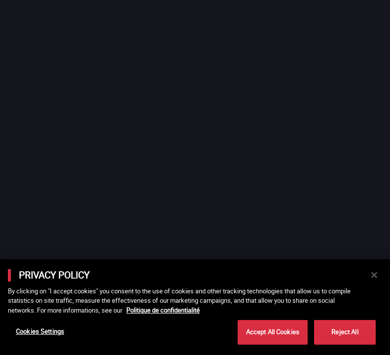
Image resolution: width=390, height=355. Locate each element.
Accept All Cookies (272, 331)
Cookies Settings (40, 331)
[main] (195, 307)
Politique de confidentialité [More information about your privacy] (163, 310)
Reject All (344, 331)
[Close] (374, 275)
